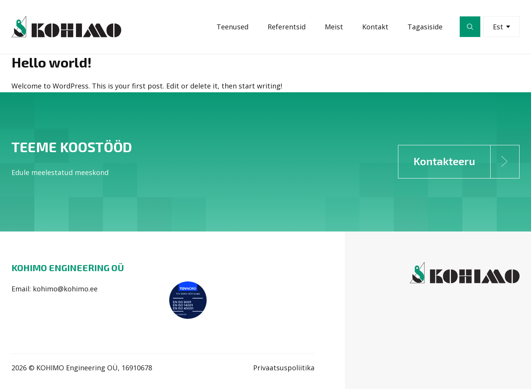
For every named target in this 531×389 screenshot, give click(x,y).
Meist (334, 26)
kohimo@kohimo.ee (65, 288)
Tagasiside (425, 26)
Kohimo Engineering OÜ (67, 267)
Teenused (233, 26)
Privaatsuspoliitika (283, 367)
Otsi (470, 27)
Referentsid (287, 26)
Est (501, 26)
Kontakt (375, 26)
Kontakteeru (466, 161)
